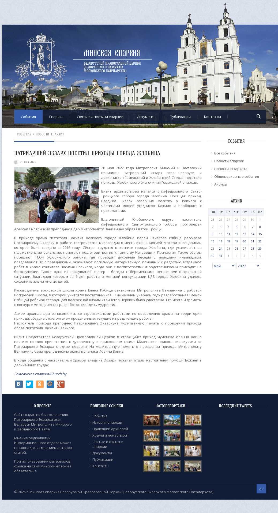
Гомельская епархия (31, 373)
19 (236, 241)
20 (244, 241)
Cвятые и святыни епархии (100, 116)
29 (260, 248)
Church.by (58, 373)
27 (244, 248)
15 (260, 234)
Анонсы (220, 184)
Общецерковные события (236, 176)
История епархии (107, 422)
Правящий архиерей (110, 428)
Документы (146, 116)
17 (220, 241)
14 (252, 234)
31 (220, 256)
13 (244, 234)
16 (212, 241)
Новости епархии (50, 134)
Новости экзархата (230, 168)
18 (228, 241)
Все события (224, 153)
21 (252, 241)
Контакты (212, 116)
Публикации (180, 116)
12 (236, 234)
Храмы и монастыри (109, 435)
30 (212, 256)
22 (260, 241)
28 (252, 248)
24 (220, 248)
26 (236, 248)
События (28, 116)
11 (228, 234)
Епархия (56, 116)
